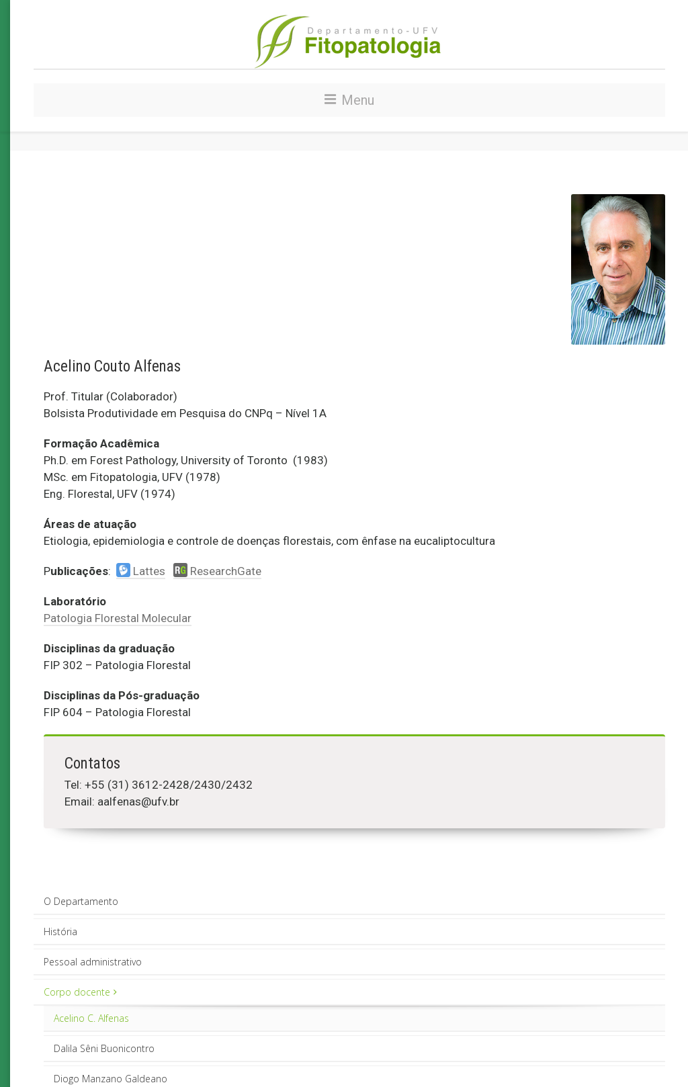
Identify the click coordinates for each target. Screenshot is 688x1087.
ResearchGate (217, 571)
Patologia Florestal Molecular (117, 618)
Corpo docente (80, 992)
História (60, 931)
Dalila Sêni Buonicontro (104, 1048)
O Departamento (81, 901)
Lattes (140, 571)
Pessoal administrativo (93, 961)
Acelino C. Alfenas (91, 1018)
